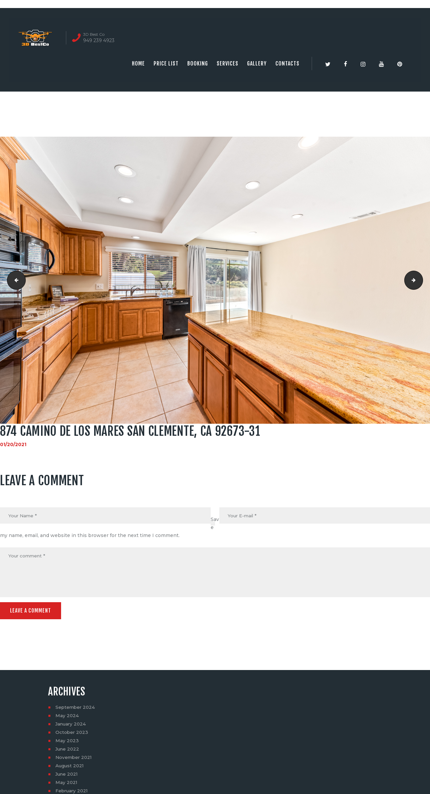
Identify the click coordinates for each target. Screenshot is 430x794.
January (71, 725)
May (67, 717)
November (74, 759)
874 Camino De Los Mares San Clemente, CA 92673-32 (420, 280)
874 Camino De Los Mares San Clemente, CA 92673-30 (14, 280)
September (75, 709)
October (72, 734)
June (68, 751)
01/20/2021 (13, 444)
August (70, 767)
